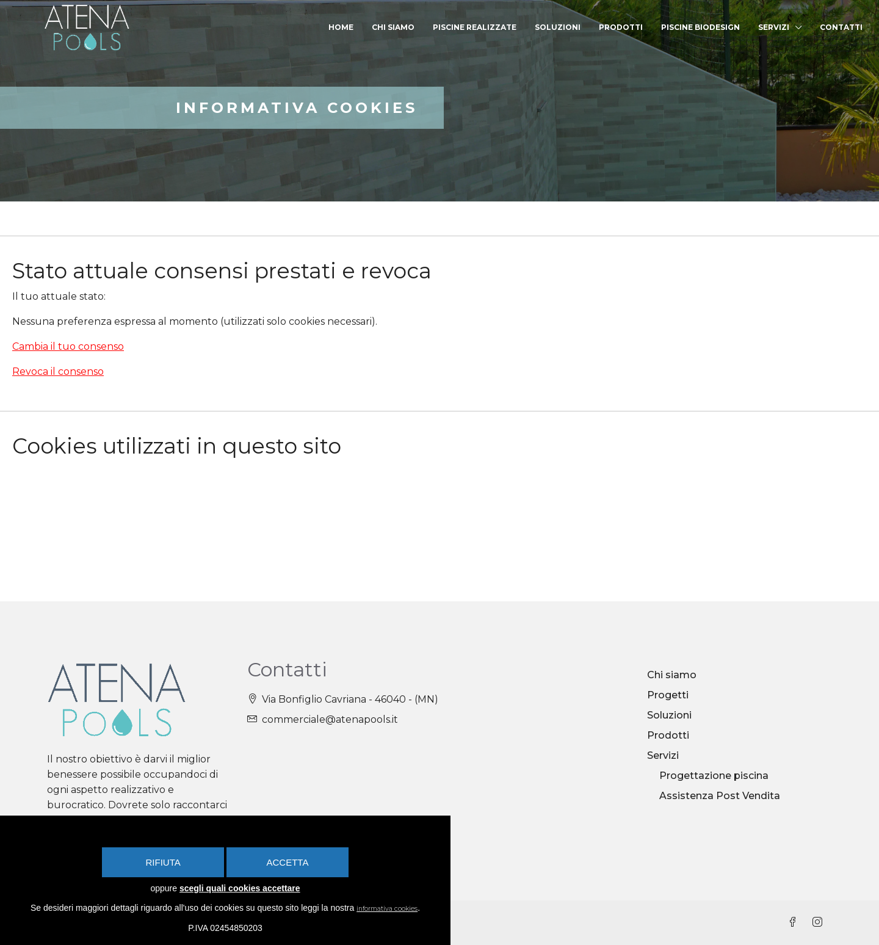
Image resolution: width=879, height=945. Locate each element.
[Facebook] (795, 923)
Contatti (841, 27)
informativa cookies (398, 908)
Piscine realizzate (474, 27)
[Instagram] (819, 923)
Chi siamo (393, 27)
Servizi (773, 27)
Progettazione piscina (714, 775)
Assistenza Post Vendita (719, 796)
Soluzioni (558, 27)
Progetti (668, 695)
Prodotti (621, 27)
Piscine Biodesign (700, 27)
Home (340, 27)
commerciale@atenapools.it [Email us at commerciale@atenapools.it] (330, 719)
